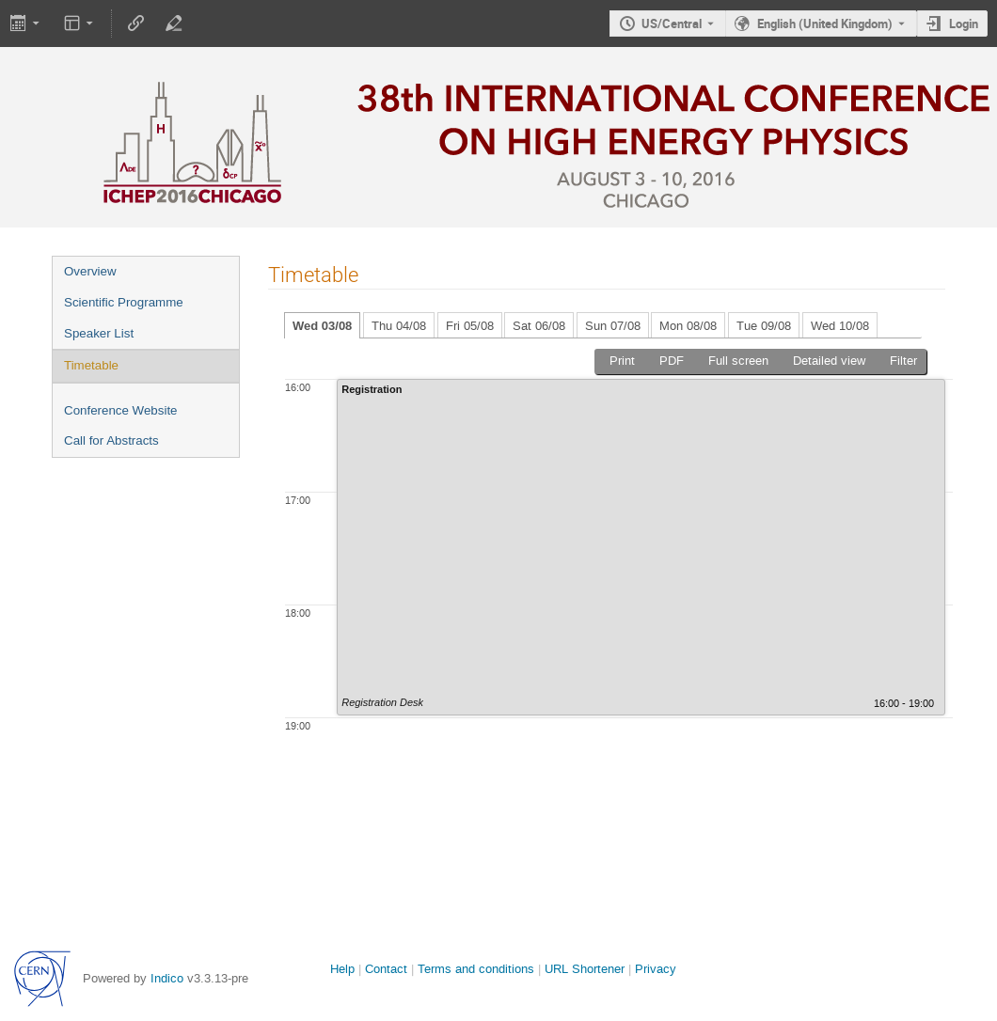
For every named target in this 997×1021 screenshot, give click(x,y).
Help (342, 969)
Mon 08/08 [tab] (688, 326)
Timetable (91, 365)
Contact (386, 969)
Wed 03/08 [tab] (322, 326)
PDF (671, 361)
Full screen (738, 361)
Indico (166, 978)
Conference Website (121, 410)
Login (963, 23)
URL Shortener (585, 969)
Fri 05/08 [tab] (470, 326)
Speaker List (99, 333)
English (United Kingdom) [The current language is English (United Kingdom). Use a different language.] (825, 23)
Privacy (655, 969)
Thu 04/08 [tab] (399, 326)
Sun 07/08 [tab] (613, 326)
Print (622, 361)
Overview (90, 271)
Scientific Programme (123, 302)
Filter (903, 361)
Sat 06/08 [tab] (539, 326)
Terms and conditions (476, 969)
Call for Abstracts (111, 440)
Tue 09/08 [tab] (763, 326)
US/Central (671, 23)
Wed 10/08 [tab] (840, 326)
